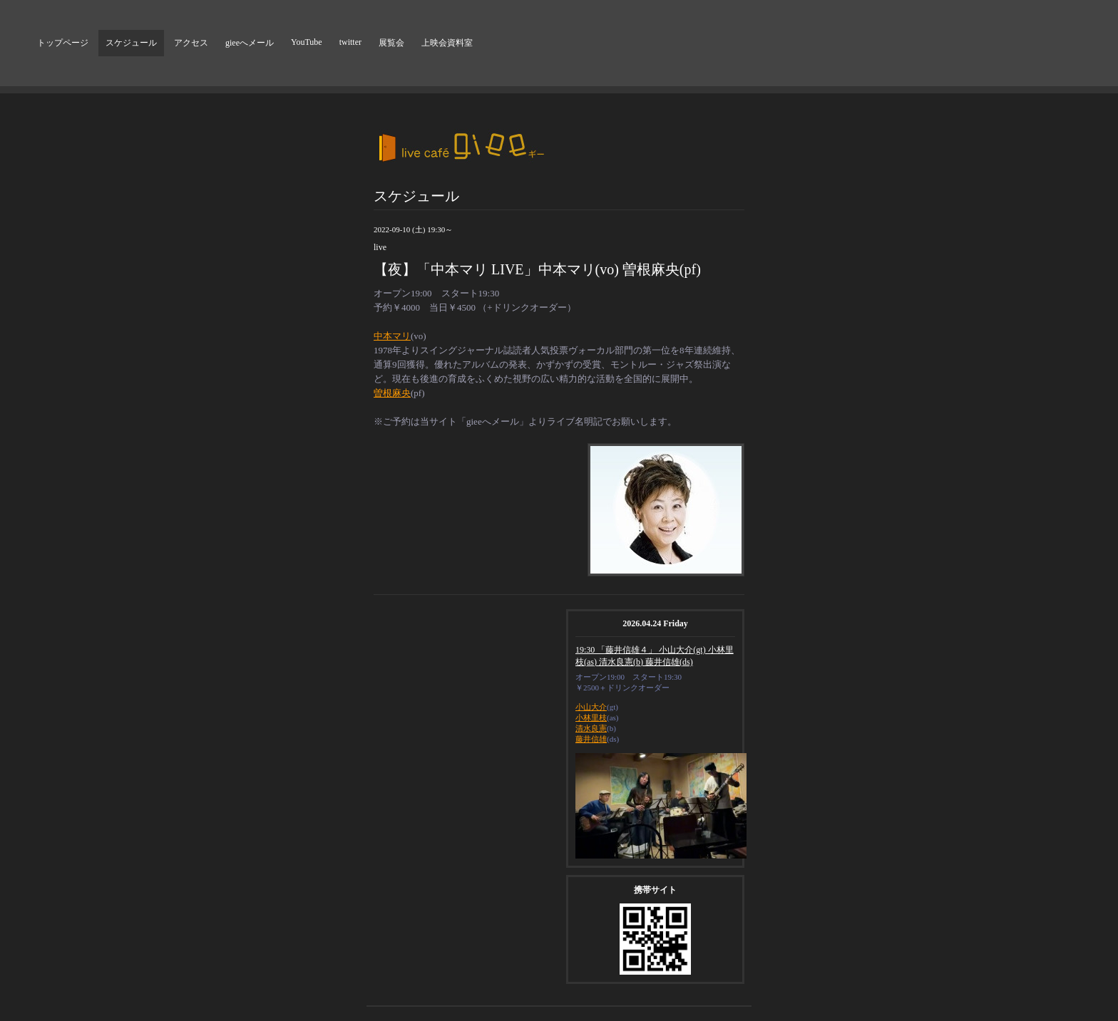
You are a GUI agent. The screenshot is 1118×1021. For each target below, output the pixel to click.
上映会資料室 (447, 43)
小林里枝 (591, 717)
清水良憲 (591, 728)
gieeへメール (249, 43)
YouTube (306, 42)
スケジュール (131, 43)
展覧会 (391, 43)
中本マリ (392, 336)
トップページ (62, 43)
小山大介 (591, 707)
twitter (350, 42)
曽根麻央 (392, 393)
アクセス (191, 43)
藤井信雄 (591, 739)
